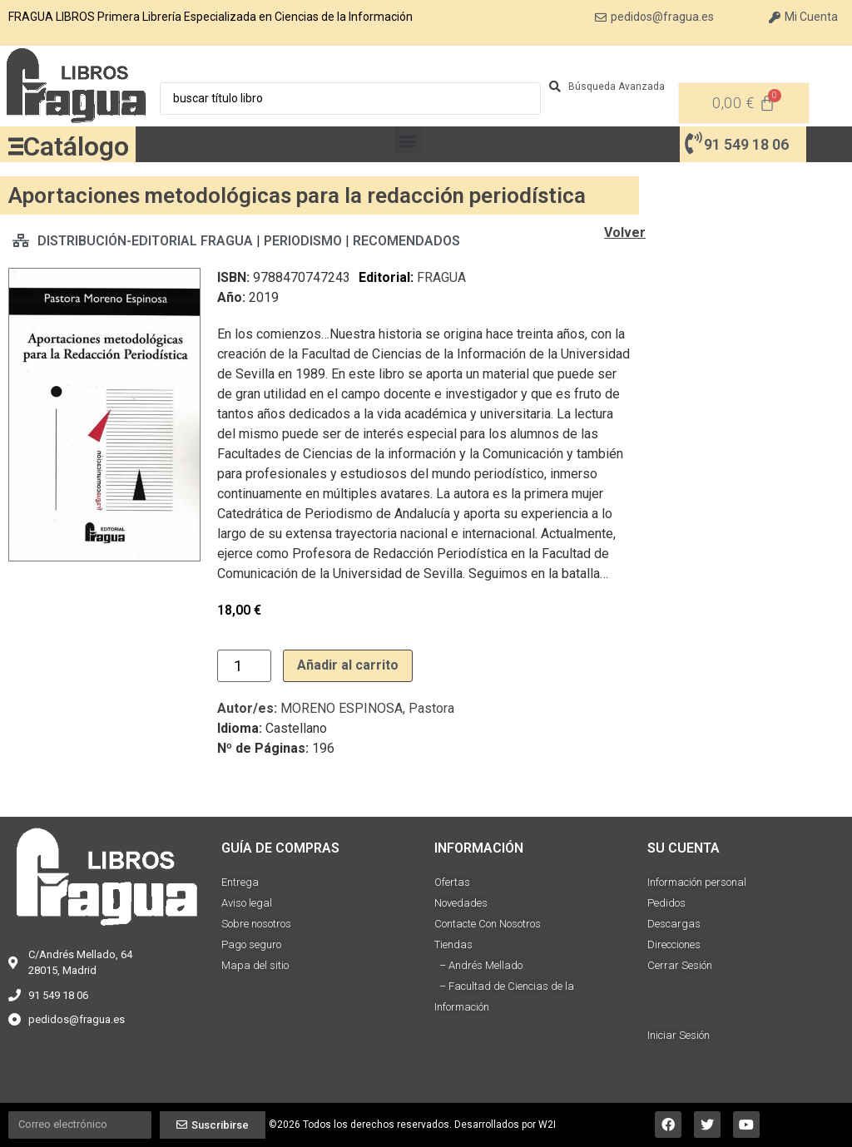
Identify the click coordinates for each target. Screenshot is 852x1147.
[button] (408, 140)
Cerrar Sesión (679, 965)
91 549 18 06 (746, 144)
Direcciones (674, 944)
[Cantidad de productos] (244, 666)
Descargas (674, 923)
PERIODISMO (303, 241)
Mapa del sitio (255, 965)
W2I (547, 1124)
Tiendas (453, 944)
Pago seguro (251, 944)
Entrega (240, 882)
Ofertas (452, 882)
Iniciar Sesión (678, 1035)
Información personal (696, 882)
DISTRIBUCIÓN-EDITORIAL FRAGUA (145, 241)
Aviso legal (246, 903)
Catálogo (76, 146)
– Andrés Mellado (478, 965)
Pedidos (666, 903)
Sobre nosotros (256, 923)
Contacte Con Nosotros (487, 923)
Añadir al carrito (348, 665)
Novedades (461, 903)
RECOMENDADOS (406, 241)
